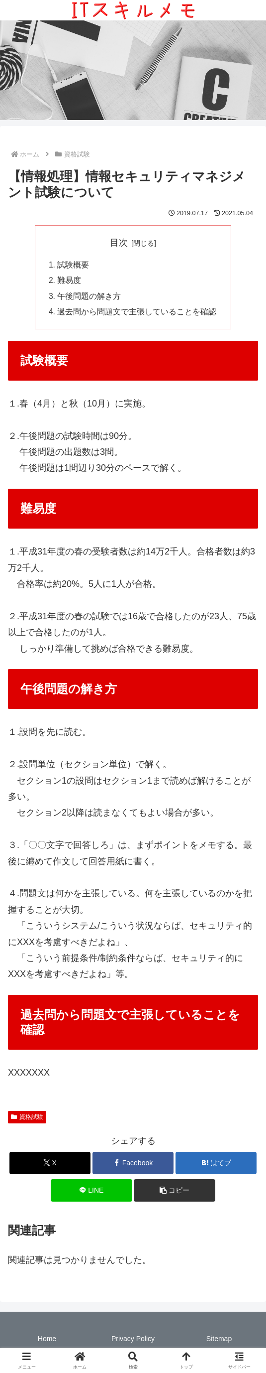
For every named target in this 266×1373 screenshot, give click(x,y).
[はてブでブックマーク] (216, 1165)
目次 (119, 243)
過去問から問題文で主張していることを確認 (137, 313)
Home (47, 1341)
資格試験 (27, 1118)
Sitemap (219, 1341)
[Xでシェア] (49, 1165)
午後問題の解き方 (89, 297)
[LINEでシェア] (91, 1192)
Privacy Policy (133, 1341)
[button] (174, 1192)
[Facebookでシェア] (133, 1165)
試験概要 (73, 265)
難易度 (70, 281)
